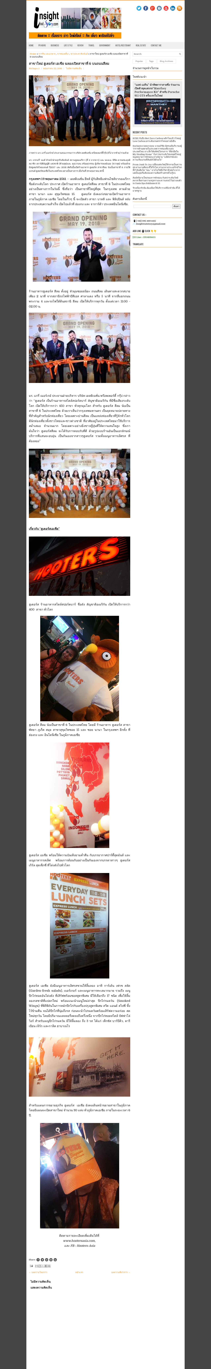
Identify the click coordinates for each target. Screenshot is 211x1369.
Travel (91, 45)
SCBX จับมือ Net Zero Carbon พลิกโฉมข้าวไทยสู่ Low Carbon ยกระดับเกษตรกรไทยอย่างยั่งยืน (157, 139)
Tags (151, 61)
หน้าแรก (79, 1272)
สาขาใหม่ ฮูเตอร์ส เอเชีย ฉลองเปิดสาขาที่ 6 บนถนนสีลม (69, 63)
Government (104, 45)
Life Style (68, 45)
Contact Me (156, 45)
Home (31, 45)
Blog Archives (166, 61)
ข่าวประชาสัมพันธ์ (79, 54)
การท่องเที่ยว (63, 54)
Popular (139, 61)
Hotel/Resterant (123, 45)
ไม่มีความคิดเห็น (74, 68)
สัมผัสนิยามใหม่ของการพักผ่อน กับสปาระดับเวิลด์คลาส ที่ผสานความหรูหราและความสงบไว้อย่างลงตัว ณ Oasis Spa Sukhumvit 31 (157, 180)
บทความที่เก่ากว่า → (120, 1272)
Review (80, 45)
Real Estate (141, 45)
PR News (42, 45)
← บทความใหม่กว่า (38, 1272)
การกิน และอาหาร (47, 54)
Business (55, 45)
